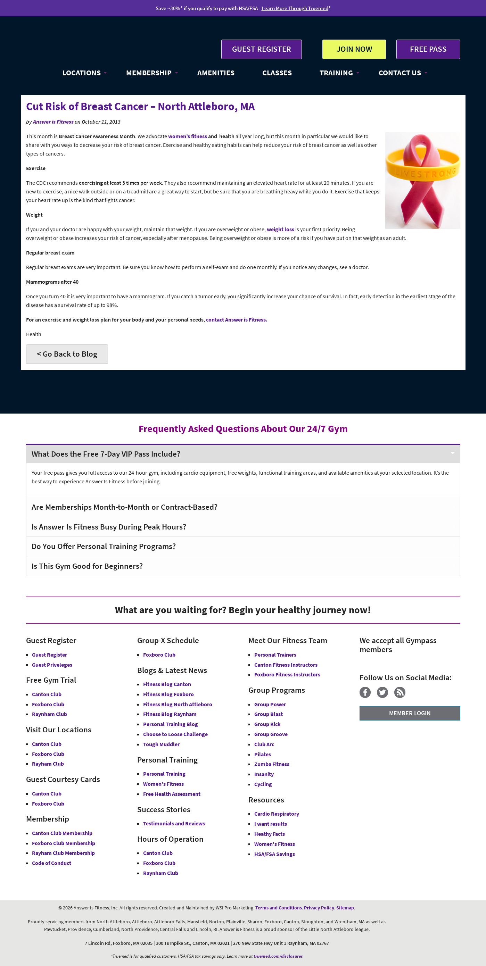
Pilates (262, 754)
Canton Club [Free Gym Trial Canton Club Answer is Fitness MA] (46, 694)
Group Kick (267, 724)
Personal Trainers (275, 654)
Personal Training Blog (170, 724)
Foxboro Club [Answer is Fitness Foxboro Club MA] (48, 753)
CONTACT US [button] (400, 72)
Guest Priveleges (52, 664)
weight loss (280, 229)
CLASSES (277, 72)
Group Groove (271, 734)
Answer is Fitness (53, 121)
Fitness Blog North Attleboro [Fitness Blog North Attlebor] (177, 704)
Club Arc (264, 744)
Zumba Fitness (271, 763)
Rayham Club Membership (63, 852)
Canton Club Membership (62, 833)
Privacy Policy (319, 908)
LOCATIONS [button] (82, 72)
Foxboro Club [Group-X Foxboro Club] (159, 654)
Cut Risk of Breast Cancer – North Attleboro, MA (140, 106)
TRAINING (336, 72)
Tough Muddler (161, 744)
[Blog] (402, 696)
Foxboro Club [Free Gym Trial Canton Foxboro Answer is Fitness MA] (48, 704)
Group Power (270, 704)
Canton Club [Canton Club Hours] (158, 852)
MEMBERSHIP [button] (149, 72)
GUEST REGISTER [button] (261, 49)
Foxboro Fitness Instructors (287, 674)
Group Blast (268, 713)
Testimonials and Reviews (174, 823)
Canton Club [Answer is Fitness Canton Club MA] (46, 743)
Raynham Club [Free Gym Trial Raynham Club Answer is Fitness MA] (49, 713)
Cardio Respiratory (276, 813)
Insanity (264, 774)
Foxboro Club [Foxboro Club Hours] (159, 862)
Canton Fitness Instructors (286, 664)
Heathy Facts (269, 833)
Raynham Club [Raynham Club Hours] (160, 872)
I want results (270, 823)
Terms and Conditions (278, 908)
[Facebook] (368, 696)
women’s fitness (187, 136)
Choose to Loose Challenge (175, 734)
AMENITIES (215, 72)
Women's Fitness (163, 783)
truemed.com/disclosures (278, 956)
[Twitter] (385, 696)
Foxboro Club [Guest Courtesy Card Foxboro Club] (48, 803)
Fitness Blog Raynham (170, 713)
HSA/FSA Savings (274, 853)
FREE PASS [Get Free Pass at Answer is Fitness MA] (428, 49)
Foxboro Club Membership (63, 843)
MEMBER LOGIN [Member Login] (410, 713)
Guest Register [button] (49, 654)
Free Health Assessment (171, 793)
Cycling (263, 784)
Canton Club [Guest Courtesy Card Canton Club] (46, 793)
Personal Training (164, 773)
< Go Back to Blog (67, 354)
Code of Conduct (51, 862)
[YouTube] (414, 696)
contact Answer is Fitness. (236, 319)
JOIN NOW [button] (354, 49)
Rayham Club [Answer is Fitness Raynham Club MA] (48, 763)
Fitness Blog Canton (167, 684)
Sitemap (345, 908)
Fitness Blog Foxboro (168, 694)
